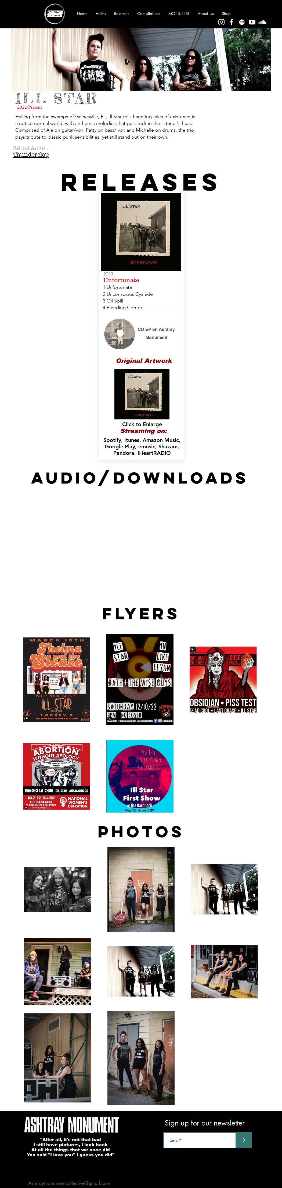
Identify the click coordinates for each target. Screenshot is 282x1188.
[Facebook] (231, 22)
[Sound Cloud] (262, 22)
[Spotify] (242, 22)
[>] (244, 1140)
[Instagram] (221, 22)
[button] (141, 394)
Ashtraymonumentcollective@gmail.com (69, 1183)
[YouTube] (252, 22)
